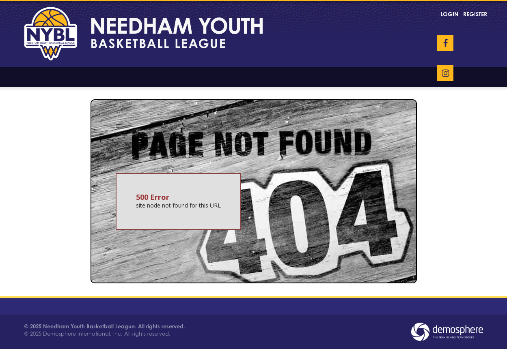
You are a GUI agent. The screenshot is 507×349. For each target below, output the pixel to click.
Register (475, 14)
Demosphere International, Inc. (83, 333)
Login (449, 14)
